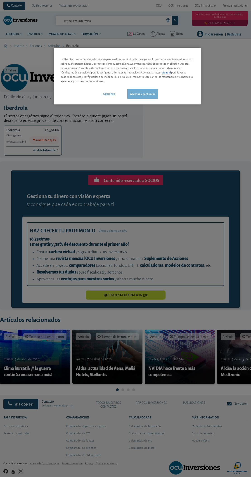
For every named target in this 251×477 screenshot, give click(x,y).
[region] (127, 76)
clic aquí (166, 72)
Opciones (109, 93)
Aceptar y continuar (142, 94)
